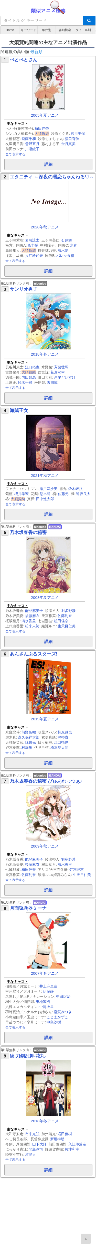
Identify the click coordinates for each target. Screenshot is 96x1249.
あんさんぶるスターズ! (33, 654)
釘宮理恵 (76, 870)
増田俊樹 (65, 1134)
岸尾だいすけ (65, 377)
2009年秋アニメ (45, 846)
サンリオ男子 (23, 289)
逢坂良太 (83, 494)
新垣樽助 (57, 1139)
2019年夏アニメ (45, 719)
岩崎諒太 (32, 240)
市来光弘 (32, 1134)
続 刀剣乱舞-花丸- (28, 1056)
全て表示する (15, 154)
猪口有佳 (72, 139)
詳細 (48, 164)
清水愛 (63, 250)
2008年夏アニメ (45, 597)
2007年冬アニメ (45, 973)
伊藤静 (48, 991)
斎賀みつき (63, 1012)
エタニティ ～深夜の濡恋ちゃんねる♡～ (52, 176)
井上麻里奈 (48, 986)
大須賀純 (42, 134)
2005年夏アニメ (45, 115)
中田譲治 (63, 996)
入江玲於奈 (34, 256)
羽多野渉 (68, 611)
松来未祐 (32, 626)
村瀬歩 (27, 748)
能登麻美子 (34, 611)
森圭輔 (32, 245)
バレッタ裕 (65, 256)
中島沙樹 (54, 1022)
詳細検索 (65, 30)
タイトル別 (83, 30)
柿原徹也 (65, 732)
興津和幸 (72, 1149)
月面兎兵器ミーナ (28, 908)
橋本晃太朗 (59, 748)
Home (10, 30)
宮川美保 (78, 134)
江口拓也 (32, 367)
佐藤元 (63, 494)
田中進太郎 (45, 499)
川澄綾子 (32, 149)
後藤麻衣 (32, 616)
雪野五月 (32, 144)
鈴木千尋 (25, 382)
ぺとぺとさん (23, 59)
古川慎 (52, 382)
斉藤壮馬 (61, 367)
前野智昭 (29, 732)
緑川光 (30, 742)
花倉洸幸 (57, 372)
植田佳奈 (42, 128)
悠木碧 (45, 494)
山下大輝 (39, 1144)
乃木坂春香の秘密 (28, 532)
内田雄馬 (29, 377)
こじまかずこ (57, 1017)
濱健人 (30, 1154)
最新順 (36, 51)
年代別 (46, 30)
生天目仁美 (67, 626)
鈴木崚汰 (75, 489)
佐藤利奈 (65, 616)
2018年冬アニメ (45, 354)
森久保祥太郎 (28, 737)
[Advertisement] (48, 1211)
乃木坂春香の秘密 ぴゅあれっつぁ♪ (46, 781)
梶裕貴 (63, 737)
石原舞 (66, 240)
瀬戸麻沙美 (48, 489)
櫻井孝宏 (21, 494)
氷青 (73, 245)
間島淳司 (36, 1149)
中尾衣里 (46, 1007)
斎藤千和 (29, 139)
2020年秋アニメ (45, 227)
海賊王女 (19, 410)
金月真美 (68, 144)
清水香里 (29, 621)
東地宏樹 (43, 1002)
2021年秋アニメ (45, 475)
